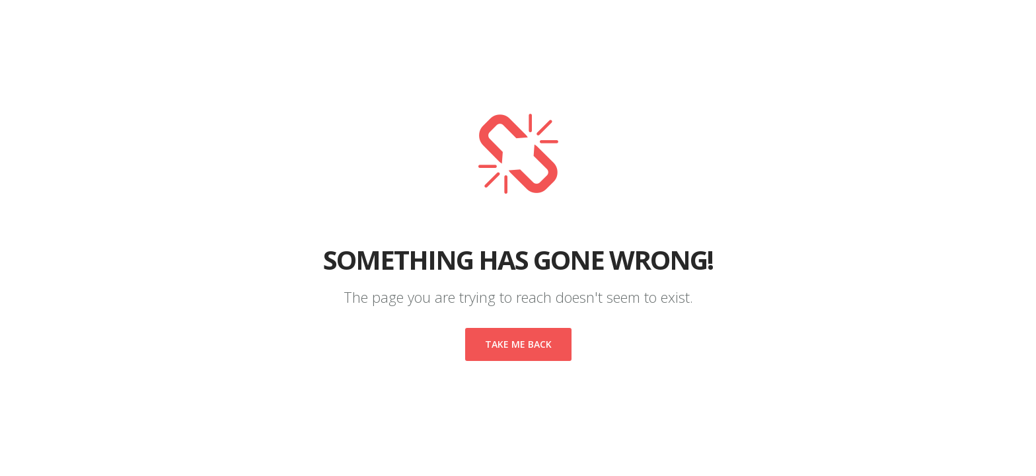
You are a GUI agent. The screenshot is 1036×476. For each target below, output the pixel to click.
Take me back (518, 344)
